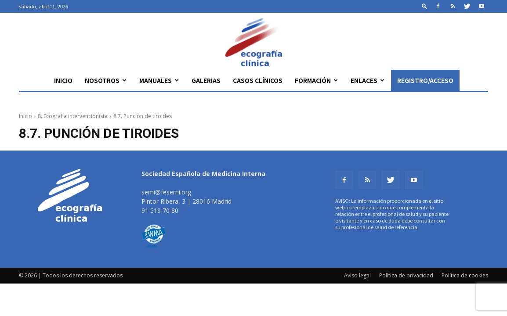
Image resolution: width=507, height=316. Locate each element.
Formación (316, 80)
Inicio (63, 80)
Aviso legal (357, 275)
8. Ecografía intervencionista (73, 116)
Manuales (159, 80)
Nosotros (106, 80)
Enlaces (367, 80)
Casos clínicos (257, 80)
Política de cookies (465, 275)
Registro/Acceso (425, 80)
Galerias (206, 80)
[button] (424, 6)
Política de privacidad (406, 275)
